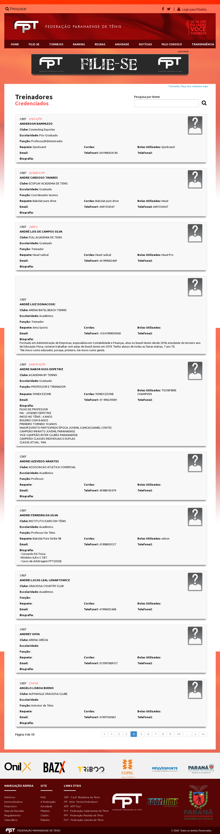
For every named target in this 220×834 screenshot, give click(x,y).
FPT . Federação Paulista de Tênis (83, 815)
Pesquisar (16, 8)
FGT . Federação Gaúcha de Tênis (83, 819)
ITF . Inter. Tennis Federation (81, 801)
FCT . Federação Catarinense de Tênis (86, 810)
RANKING (79, 44)
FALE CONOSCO (172, 44)
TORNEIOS (56, 44)
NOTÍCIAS (145, 44)
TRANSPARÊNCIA (203, 44)
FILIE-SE (34, 44)
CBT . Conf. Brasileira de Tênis (82, 797)
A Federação (48, 801)
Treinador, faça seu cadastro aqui (188, 86)
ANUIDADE (122, 44)
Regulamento (12, 815)
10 (178, 734)
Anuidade (46, 806)
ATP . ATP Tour (72, 806)
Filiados (45, 810)
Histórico (9, 797)
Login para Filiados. (194, 9)
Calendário (10, 819)
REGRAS (100, 44)
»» (203, 734)
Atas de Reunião (14, 810)
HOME (15, 44)
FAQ (43, 797)
